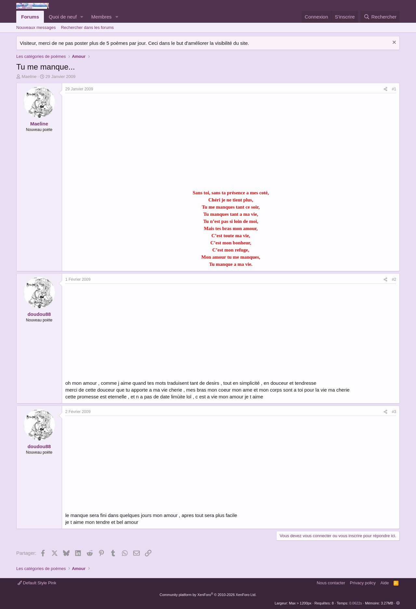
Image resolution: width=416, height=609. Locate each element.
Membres (101, 16)
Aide (385, 582)
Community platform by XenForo (208, 595)
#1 (394, 89)
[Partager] (385, 89)
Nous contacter (331, 582)
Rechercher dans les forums (87, 27)
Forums (30, 16)
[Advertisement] (120, 142)
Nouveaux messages (36, 27)
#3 (394, 411)
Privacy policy (363, 582)
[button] (81, 17)
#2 (394, 279)
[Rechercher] (380, 17)
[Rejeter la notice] (393, 43)
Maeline (29, 76)
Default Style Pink (37, 582)
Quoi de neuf (63, 16)
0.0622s (355, 603)
